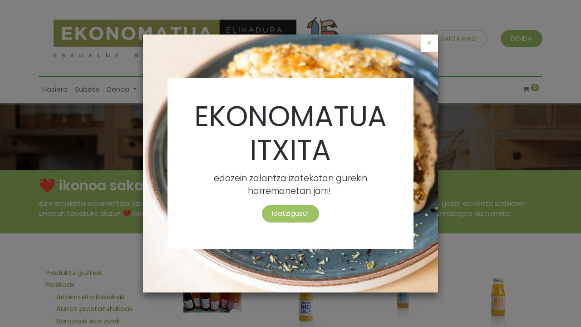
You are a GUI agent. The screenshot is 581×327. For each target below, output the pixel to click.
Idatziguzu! (290, 213)
